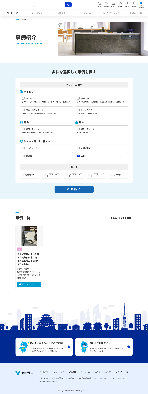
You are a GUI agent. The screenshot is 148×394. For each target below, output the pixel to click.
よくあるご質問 (57, 378)
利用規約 (103, 378)
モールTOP (43, 372)
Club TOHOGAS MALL (17, 4)
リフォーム (86, 13)
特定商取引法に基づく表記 (88, 378)
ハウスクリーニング (111, 13)
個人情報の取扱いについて (48, 382)
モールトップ (12, 13)
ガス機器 (61, 13)
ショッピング (37, 13)
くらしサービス (135, 13)
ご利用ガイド (44, 378)
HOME (17, 19)
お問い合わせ (70, 378)
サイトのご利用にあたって (119, 378)
